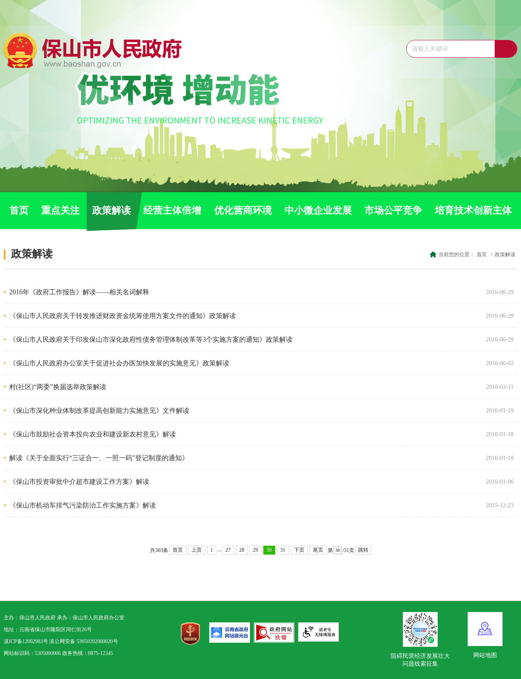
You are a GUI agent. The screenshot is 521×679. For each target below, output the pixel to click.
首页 (19, 210)
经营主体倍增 (172, 210)
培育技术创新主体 (473, 210)
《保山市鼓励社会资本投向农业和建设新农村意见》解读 (244, 434)
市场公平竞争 (393, 210)
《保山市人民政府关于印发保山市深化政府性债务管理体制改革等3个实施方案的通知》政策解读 (244, 339)
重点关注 (60, 210)
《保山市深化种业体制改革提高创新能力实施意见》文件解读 (244, 410)
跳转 (363, 550)
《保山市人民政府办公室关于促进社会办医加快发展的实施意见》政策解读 (244, 363)
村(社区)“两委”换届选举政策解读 (244, 387)
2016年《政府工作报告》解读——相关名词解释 (244, 292)
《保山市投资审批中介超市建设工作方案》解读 (244, 482)
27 (228, 550)
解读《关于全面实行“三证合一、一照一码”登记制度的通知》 (244, 458)
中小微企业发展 (318, 210)
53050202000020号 (97, 641)
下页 (299, 550)
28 (241, 550)
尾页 (318, 550)
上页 (196, 550)
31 (282, 550)
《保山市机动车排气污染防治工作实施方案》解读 (244, 505)
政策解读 (111, 210)
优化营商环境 (243, 210)
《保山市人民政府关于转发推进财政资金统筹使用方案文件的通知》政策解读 (244, 316)
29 (255, 550)
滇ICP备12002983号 (26, 641)
